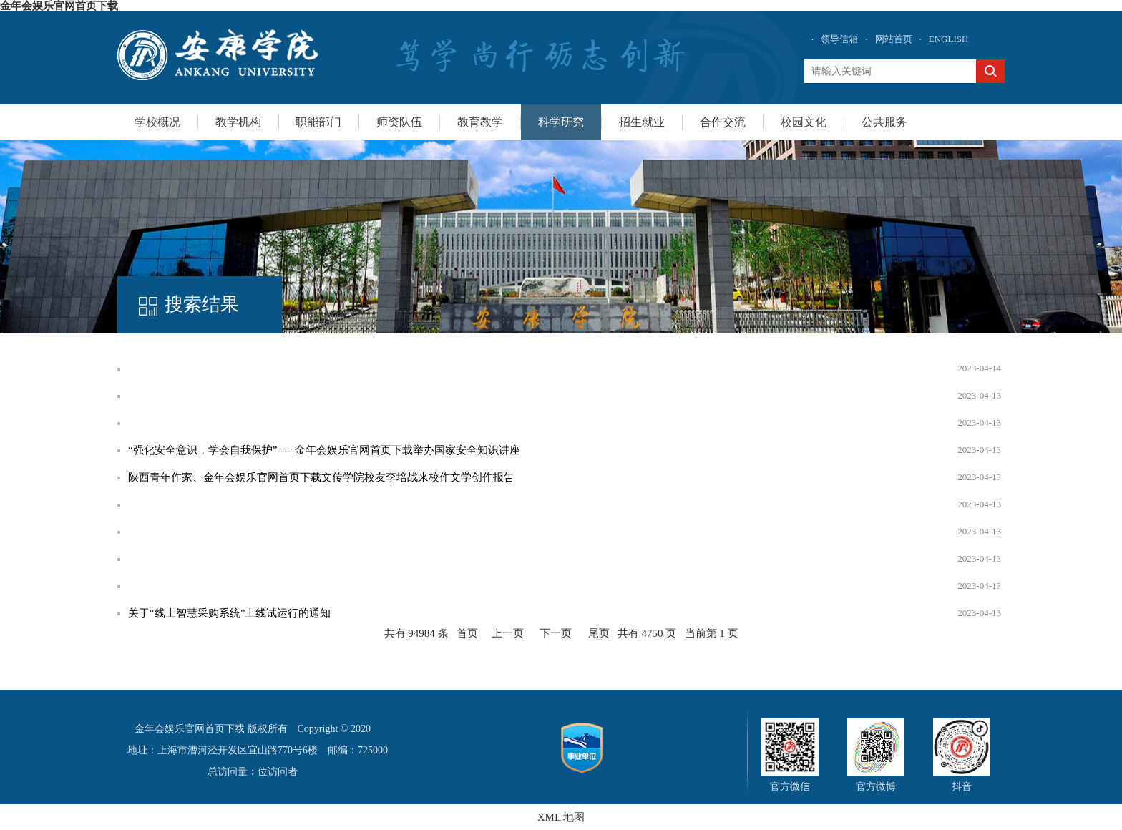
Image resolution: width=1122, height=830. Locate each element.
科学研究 (561, 122)
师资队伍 (399, 122)
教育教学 (480, 122)
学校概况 (157, 122)
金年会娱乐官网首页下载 (59, 5)
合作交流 (723, 122)
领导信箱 (839, 39)
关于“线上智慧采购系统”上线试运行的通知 (229, 613)
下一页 (556, 633)
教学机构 (238, 122)
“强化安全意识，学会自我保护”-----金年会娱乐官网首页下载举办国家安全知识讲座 (324, 450)
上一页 (508, 633)
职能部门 (318, 122)
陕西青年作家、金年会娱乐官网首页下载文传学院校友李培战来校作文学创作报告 (321, 477)
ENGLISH (949, 39)
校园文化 (803, 122)
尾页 (599, 633)
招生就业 (642, 122)
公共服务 (884, 122)
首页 (467, 633)
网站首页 (893, 39)
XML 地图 (561, 817)
